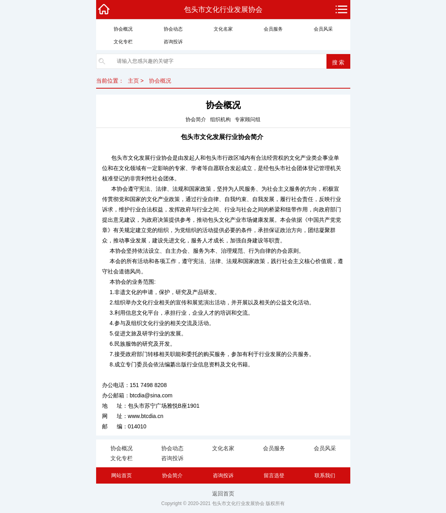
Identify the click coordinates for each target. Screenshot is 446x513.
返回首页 (223, 493)
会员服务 (273, 29)
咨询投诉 (173, 42)
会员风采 (323, 29)
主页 (133, 80)
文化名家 (223, 29)
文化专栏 (123, 42)
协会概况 (123, 29)
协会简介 (172, 475)
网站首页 (121, 475)
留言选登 (274, 475)
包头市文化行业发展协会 (223, 10)
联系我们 (325, 475)
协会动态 (173, 29)
